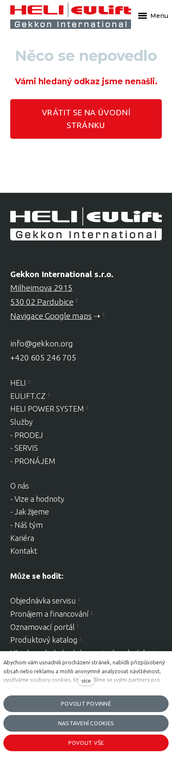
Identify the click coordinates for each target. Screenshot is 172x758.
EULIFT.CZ (28, 396)
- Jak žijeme (29, 511)
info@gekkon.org (41, 343)
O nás (19, 485)
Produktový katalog (44, 639)
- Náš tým (26, 525)
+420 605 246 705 (43, 357)
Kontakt (23, 550)
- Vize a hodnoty (37, 499)
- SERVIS (24, 447)
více (86, 681)
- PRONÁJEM (32, 461)
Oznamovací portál (42, 627)
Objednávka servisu (43, 600)
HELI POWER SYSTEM (47, 408)
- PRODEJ (26, 435)
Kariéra (22, 538)
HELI (18, 382)
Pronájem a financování (49, 613)
